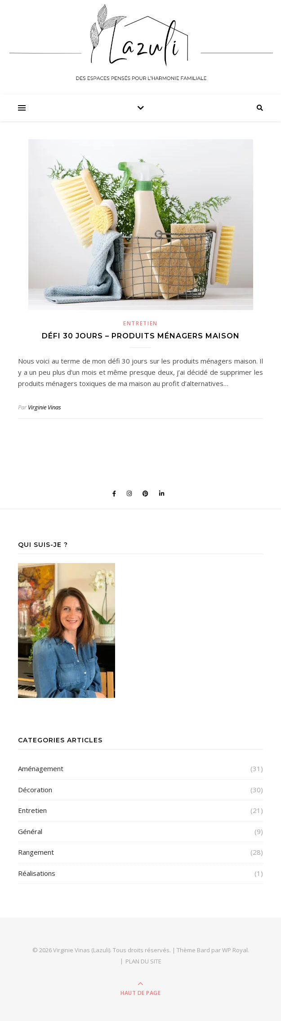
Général (30, 831)
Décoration (35, 789)
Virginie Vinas (44, 407)
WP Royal (235, 950)
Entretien (140, 323)
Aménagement (40, 768)
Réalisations (36, 873)
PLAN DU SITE (143, 961)
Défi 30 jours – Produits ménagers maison (141, 336)
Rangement (36, 852)
